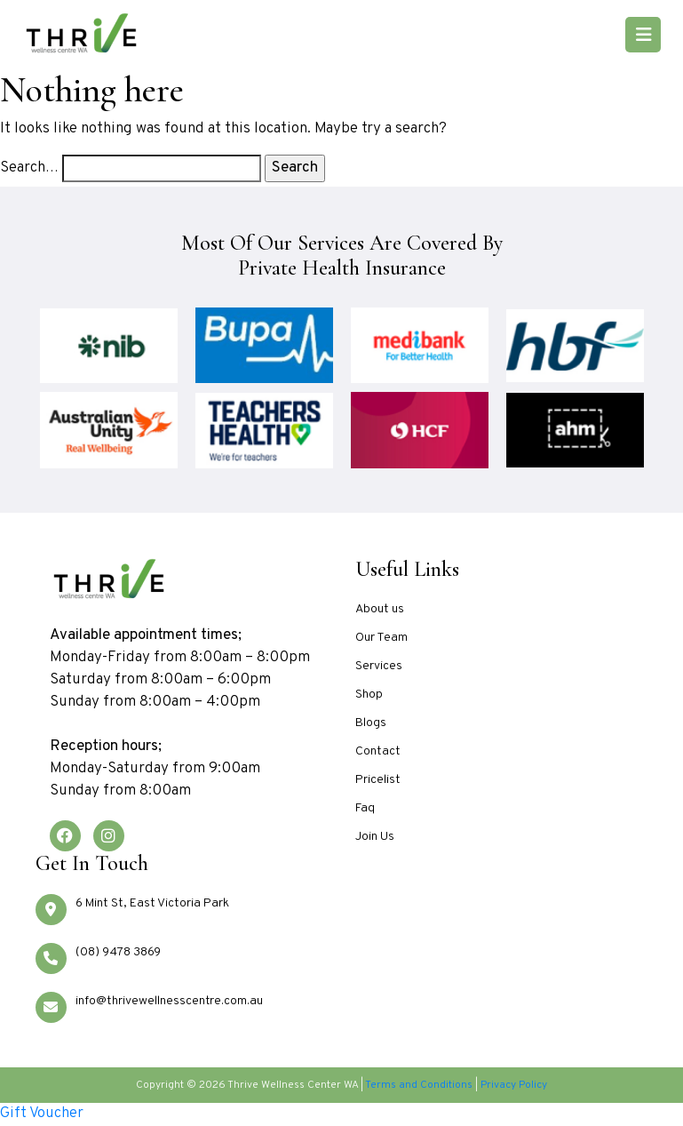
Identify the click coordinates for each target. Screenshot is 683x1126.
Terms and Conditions (419, 1085)
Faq (365, 808)
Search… (29, 168)
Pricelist (378, 779)
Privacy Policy (513, 1085)
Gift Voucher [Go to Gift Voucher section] (41, 1113)
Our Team (381, 637)
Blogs (370, 723)
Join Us (374, 836)
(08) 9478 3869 (118, 952)
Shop (369, 694)
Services (378, 666)
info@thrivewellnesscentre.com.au (169, 1001)
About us (379, 609)
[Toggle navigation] (643, 34)
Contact (378, 751)
